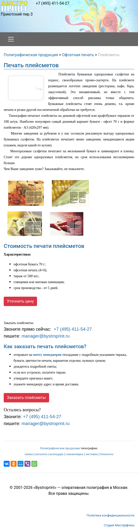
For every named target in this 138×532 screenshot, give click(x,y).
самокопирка (74, 454)
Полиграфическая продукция (31, 54)
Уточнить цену (20, 301)
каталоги (41, 454)
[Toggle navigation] (11, 39)
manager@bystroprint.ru (45, 336)
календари (56, 454)
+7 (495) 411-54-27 (52, 3)
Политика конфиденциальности (110, 515)
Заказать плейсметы (26, 397)
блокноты (106, 454)
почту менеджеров (47, 355)
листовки (91, 454)
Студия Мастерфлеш (119, 525)
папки (29, 454)
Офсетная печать (78, 54)
